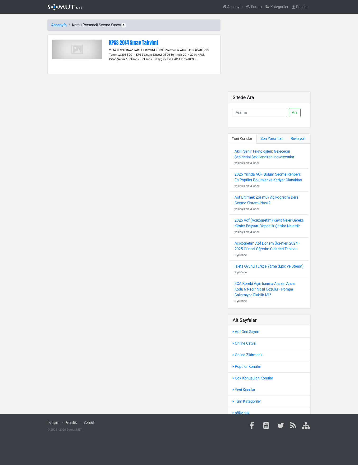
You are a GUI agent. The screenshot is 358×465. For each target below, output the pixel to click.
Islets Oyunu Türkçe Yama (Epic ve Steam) (268, 266)
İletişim (53, 422)
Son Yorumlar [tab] (272, 138)
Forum (254, 7)
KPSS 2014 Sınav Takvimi (133, 42)
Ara (295, 112)
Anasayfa (233, 7)
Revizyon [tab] (298, 138)
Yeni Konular (244, 390)
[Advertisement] (269, 52)
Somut (88, 422)
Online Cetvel (244, 343)
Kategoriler (277, 7)
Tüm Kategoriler (247, 401)
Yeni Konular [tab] (242, 138)
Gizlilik (71, 422)
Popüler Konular (247, 366)
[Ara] (260, 112)
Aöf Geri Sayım (246, 331)
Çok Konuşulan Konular (253, 378)
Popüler (300, 7)
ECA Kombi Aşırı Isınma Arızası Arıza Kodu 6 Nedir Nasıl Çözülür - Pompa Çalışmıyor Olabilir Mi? (264, 289)
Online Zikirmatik (247, 355)
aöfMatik (241, 413)
